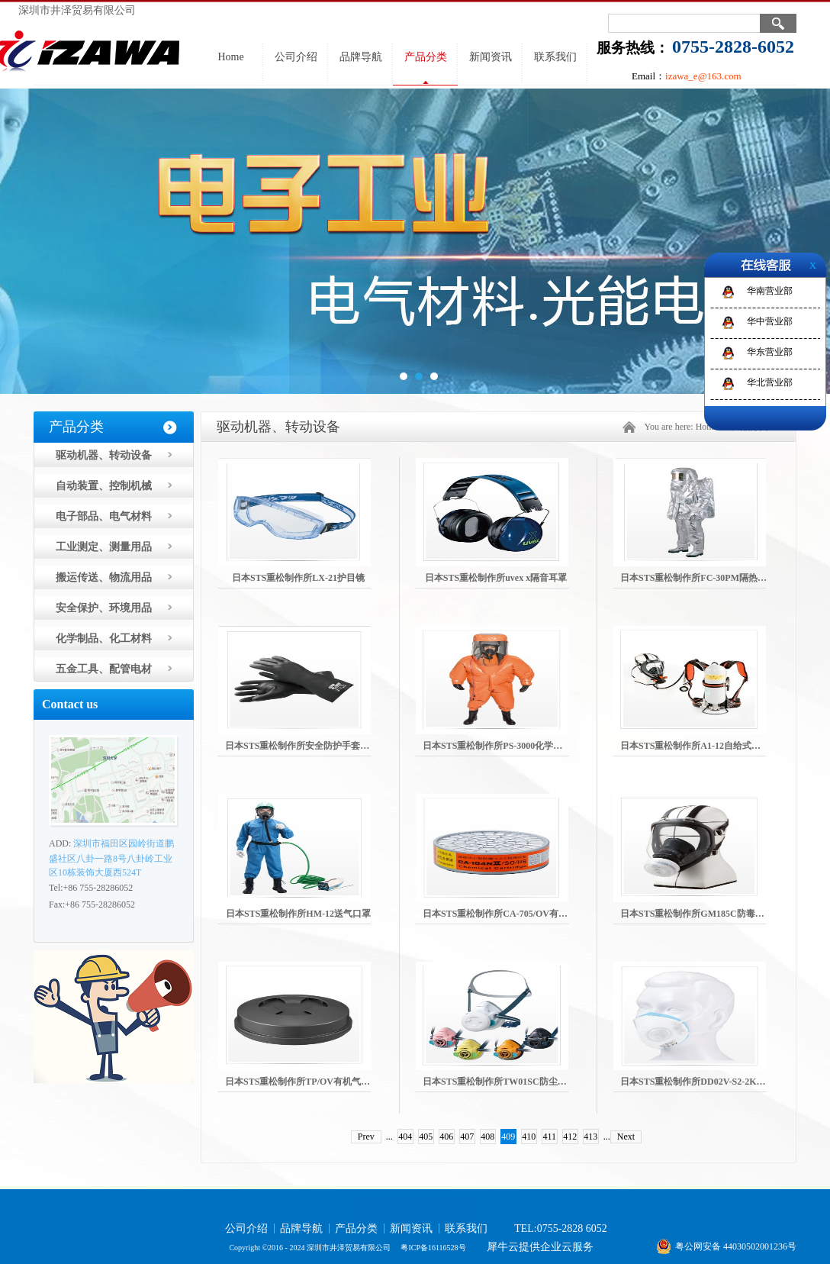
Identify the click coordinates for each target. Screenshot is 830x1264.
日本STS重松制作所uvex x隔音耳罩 (496, 577)
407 (467, 1136)
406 (446, 1136)
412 (570, 1136)
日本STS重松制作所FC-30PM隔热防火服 (702, 577)
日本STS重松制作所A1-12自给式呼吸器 (699, 745)
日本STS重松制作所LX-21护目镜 (298, 577)
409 (508, 1136)
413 (590, 1136)
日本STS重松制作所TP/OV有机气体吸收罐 (311, 1081)
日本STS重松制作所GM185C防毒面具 (697, 913)
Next (626, 1136)
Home (230, 57)
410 (529, 1136)
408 (487, 1136)
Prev (366, 1136)
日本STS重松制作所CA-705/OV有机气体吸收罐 (518, 913)
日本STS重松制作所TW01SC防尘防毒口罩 (508, 1081)
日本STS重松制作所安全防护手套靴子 (301, 745)
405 (426, 1136)
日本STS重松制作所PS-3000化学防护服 (502, 745)
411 (550, 1136)
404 (405, 1136)
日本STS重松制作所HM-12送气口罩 (298, 913)
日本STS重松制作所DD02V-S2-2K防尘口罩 (706, 1081)
